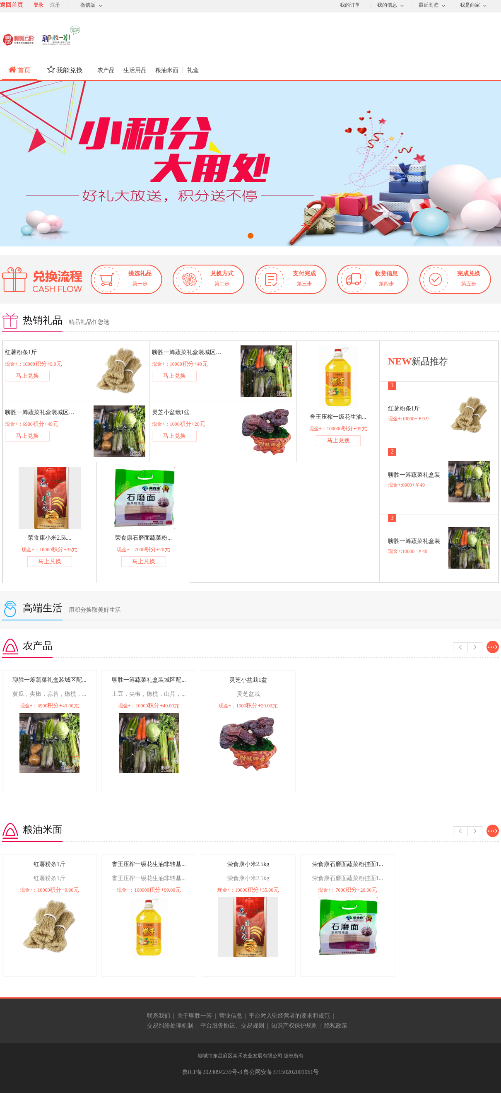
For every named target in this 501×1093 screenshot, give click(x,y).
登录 (38, 5)
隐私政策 (335, 1026)
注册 (55, 5)
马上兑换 (27, 376)
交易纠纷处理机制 (170, 1026)
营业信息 (230, 1016)
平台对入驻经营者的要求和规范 (289, 1016)
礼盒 (193, 70)
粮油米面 (166, 70)
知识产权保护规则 (294, 1026)
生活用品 (135, 70)
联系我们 (158, 1016)
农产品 (106, 70)
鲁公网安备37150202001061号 (281, 1072)
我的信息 (387, 5)
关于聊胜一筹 (194, 1016)
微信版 (87, 5)
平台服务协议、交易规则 (232, 1026)
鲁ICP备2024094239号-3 (213, 1072)
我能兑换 (65, 69)
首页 (19, 69)
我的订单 (350, 5)
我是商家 (470, 5)
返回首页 (11, 5)
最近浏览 (428, 5)
